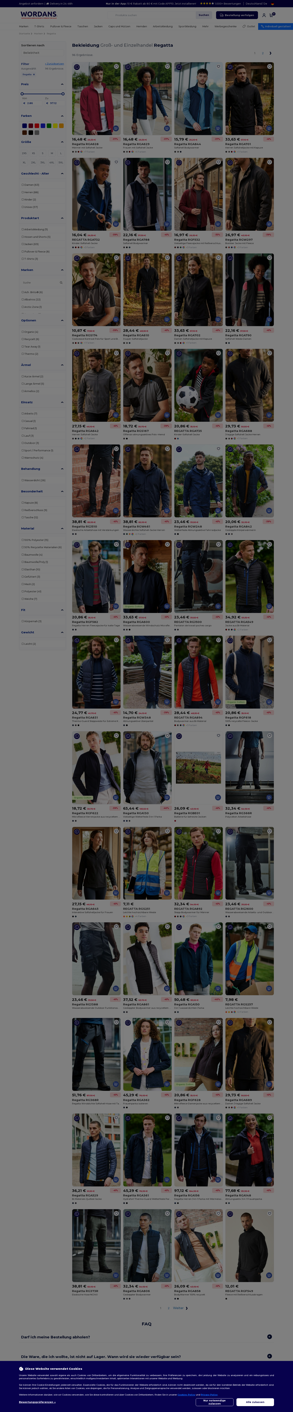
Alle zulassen (255, 1402)
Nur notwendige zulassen (214, 1402)
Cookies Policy (186, 1394)
